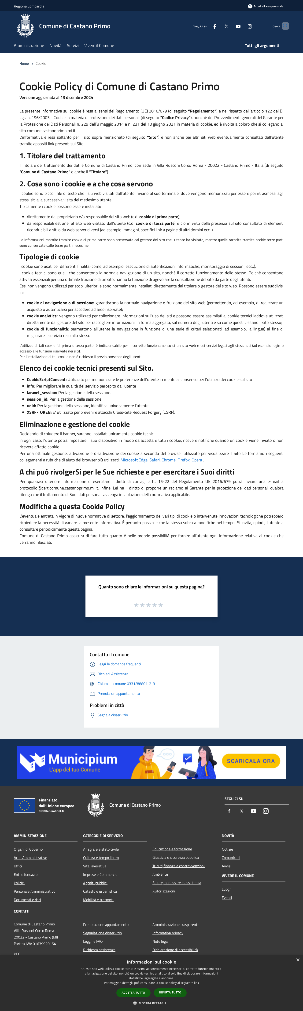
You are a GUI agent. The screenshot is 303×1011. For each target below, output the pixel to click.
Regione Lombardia (29, 6)
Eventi (227, 897)
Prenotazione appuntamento (106, 924)
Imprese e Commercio (100, 874)
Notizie (227, 849)
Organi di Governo (28, 849)
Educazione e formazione (172, 849)
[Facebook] (206, 26)
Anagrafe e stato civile (101, 849)
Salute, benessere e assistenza (176, 882)
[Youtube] (230, 26)
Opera (197, 460)
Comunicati (231, 857)
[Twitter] (218, 26)
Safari (154, 460)
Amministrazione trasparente (175, 924)
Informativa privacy (167, 933)
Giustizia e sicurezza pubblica (175, 857)
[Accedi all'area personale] (265, 6)
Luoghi (227, 889)
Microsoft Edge (134, 460)
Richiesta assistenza (99, 950)
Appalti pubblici (95, 883)
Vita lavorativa (94, 866)
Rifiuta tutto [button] (170, 992)
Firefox (183, 460)
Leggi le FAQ (93, 941)
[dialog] (151, 983)
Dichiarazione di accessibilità (175, 950)
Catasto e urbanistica (100, 891)
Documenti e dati (27, 899)
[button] (151, 1003)
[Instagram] (242, 26)
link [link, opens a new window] (196, 983)
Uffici (18, 866)
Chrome (169, 460)
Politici (19, 883)
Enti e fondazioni (27, 874)
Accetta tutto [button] (133, 993)
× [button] (297, 960)
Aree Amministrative (30, 857)
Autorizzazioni (163, 891)
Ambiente (160, 874)
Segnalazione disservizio (102, 933)
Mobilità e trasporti (98, 899)
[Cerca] (283, 26)
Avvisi (226, 866)
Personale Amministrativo (34, 891)
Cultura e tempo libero (101, 857)
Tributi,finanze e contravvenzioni (178, 866)
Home (24, 63)
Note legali (161, 941)
